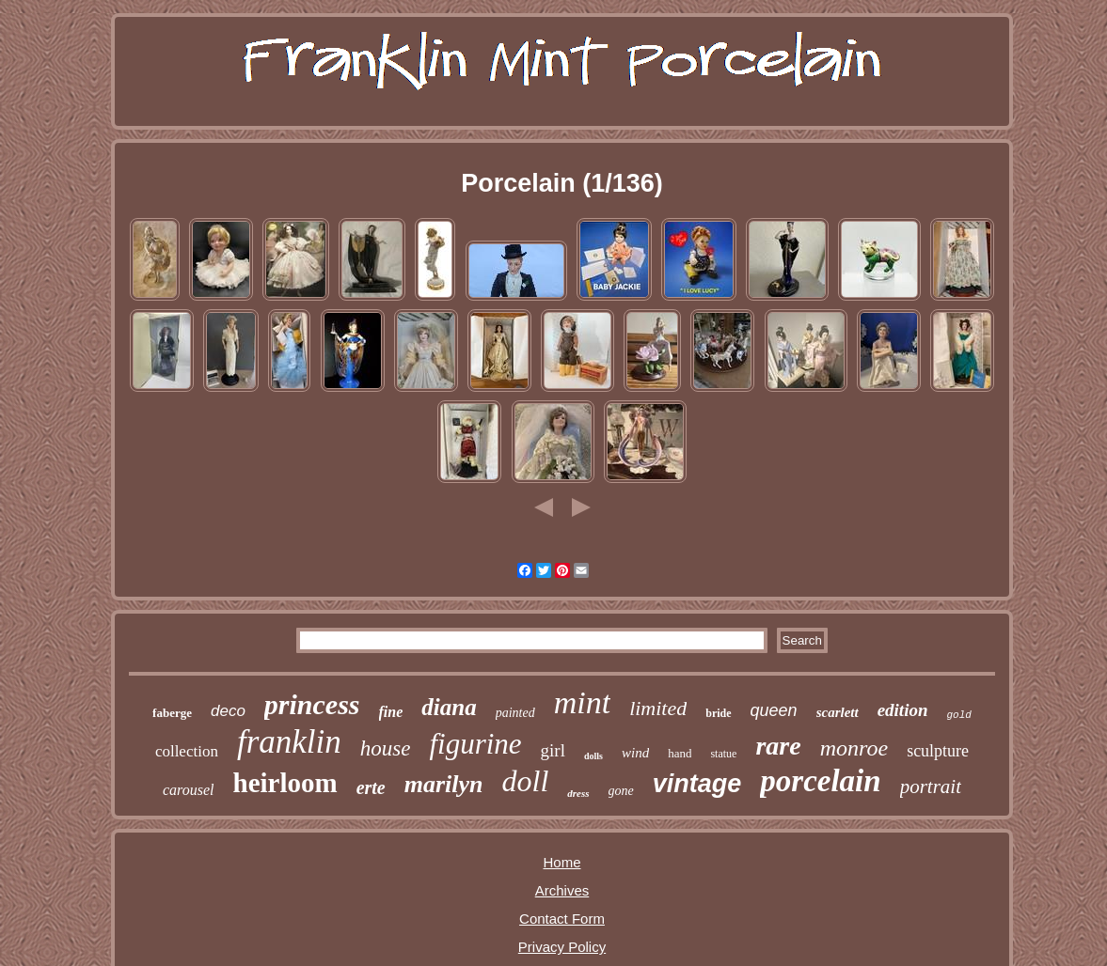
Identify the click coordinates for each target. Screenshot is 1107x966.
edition (903, 710)
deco (228, 711)
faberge (172, 713)
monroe (854, 748)
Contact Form (562, 919)
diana (448, 707)
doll (525, 781)
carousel (188, 790)
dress (578, 793)
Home (561, 862)
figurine (475, 743)
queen (774, 710)
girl (553, 750)
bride (718, 713)
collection (186, 751)
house (385, 748)
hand (679, 753)
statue (723, 753)
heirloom (285, 783)
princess (312, 704)
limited (658, 708)
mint (582, 702)
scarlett (837, 712)
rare (777, 745)
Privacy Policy (562, 947)
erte (371, 787)
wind (635, 752)
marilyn (443, 784)
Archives (562, 890)
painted (515, 713)
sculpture (938, 750)
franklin (289, 742)
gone (621, 791)
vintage (697, 784)
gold (958, 715)
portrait (930, 786)
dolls (593, 756)
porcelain (820, 781)
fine (391, 712)
